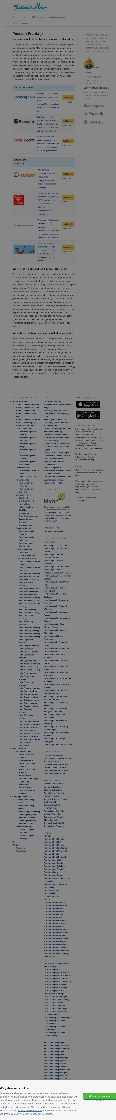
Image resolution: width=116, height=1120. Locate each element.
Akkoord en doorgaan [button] (99, 1096)
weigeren (4, 1114)
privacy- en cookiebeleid (30, 1110)
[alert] (58, 560)
